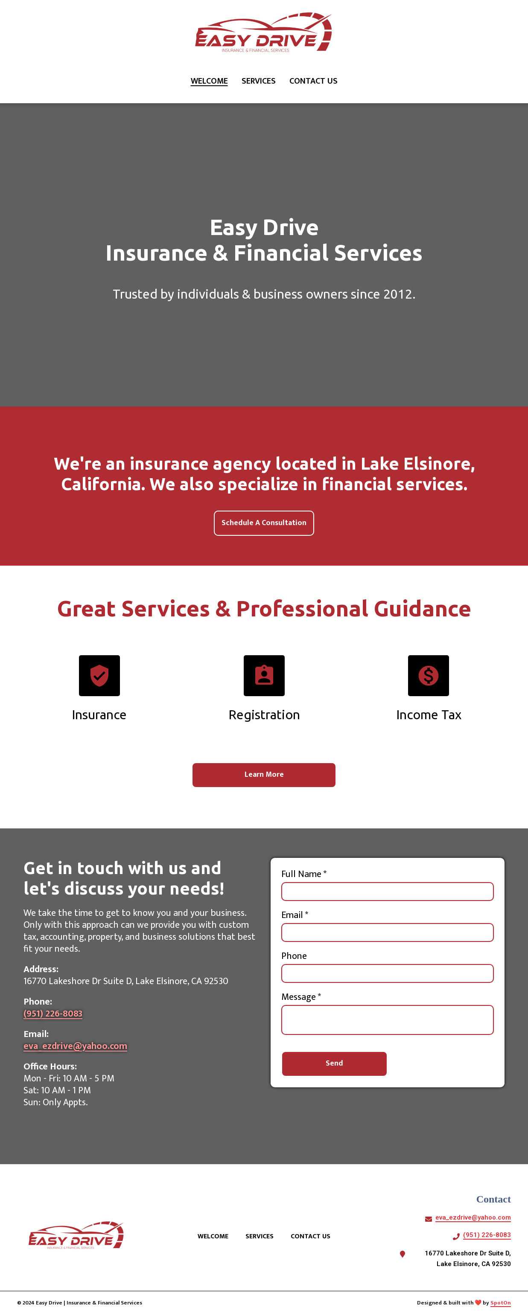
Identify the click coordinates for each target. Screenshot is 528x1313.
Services (262, 1236)
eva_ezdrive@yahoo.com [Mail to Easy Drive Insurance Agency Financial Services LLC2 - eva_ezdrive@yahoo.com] (473, 1217)
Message (301, 998)
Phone (294, 957)
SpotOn (500, 1302)
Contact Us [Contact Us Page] (313, 81)
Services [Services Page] (259, 81)
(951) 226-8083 (52, 1014)
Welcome (215, 1236)
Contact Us (313, 1236)
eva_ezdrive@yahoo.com (75, 1046)
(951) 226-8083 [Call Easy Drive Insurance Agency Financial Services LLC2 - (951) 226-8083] (487, 1235)
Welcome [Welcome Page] (209, 81)
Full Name (304, 875)
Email (294, 916)
